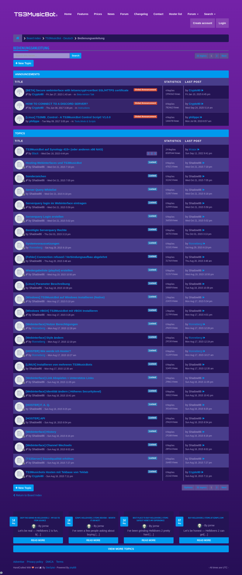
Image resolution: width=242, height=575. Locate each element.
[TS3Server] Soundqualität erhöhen (50, 458)
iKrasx (192, 149)
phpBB (73, 567)
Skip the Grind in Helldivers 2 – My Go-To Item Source (40, 519)
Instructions (84, 108)
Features (82, 14)
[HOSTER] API (35, 418)
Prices (98, 14)
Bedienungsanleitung (31, 48)
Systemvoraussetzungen (42, 243)
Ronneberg (35, 247)
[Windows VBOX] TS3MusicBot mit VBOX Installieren (62, 310)
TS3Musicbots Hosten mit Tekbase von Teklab (57, 472)
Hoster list (175, 14)
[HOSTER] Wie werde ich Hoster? (48, 351)
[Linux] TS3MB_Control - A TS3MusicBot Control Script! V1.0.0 (68, 117)
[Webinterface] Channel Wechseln (49, 445)
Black (35, 153)
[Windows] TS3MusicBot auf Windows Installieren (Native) (65, 297)
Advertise (18, 561)
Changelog (141, 14)
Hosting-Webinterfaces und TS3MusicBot (54, 162)
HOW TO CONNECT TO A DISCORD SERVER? (57, 103)
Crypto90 (38, 94)
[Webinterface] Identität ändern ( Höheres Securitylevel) (63, 391)
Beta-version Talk (85, 94)
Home (68, 14)
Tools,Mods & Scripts (84, 121)
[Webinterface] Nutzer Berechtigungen (52, 324)
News (111, 14)
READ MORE (38, 540)
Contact (158, 14)
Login (222, 23)
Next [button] (224, 56)
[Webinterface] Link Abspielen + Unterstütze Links (60, 378)
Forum (124, 14)
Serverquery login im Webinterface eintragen (56, 203)
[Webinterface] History (41, 431)
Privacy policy (35, 561)
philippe (34, 121)
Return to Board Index (27, 495)
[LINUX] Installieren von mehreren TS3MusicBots (59, 364)
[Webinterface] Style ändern (45, 337)
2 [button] (216, 56)
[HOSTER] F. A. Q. (38, 404)
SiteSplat (50, 567)
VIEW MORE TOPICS (121, 548)
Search (210, 14)
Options (188, 487)
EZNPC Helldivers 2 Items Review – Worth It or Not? (95, 519)
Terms (59, 561)
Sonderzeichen (36, 176)
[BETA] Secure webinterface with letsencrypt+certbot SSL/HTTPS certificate (77, 90)
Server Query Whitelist (41, 189)
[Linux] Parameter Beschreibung (48, 283)
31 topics (202, 56)
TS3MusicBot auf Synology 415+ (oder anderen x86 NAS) (64, 149)
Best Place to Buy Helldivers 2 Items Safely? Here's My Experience (150, 519)
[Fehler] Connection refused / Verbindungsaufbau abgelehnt (66, 257)
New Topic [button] (23, 63)
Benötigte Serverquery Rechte (46, 230)
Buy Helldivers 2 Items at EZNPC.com (206, 517)
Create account (202, 23)
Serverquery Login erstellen (45, 216)
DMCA (50, 561)
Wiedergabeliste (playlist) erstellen (49, 270)
